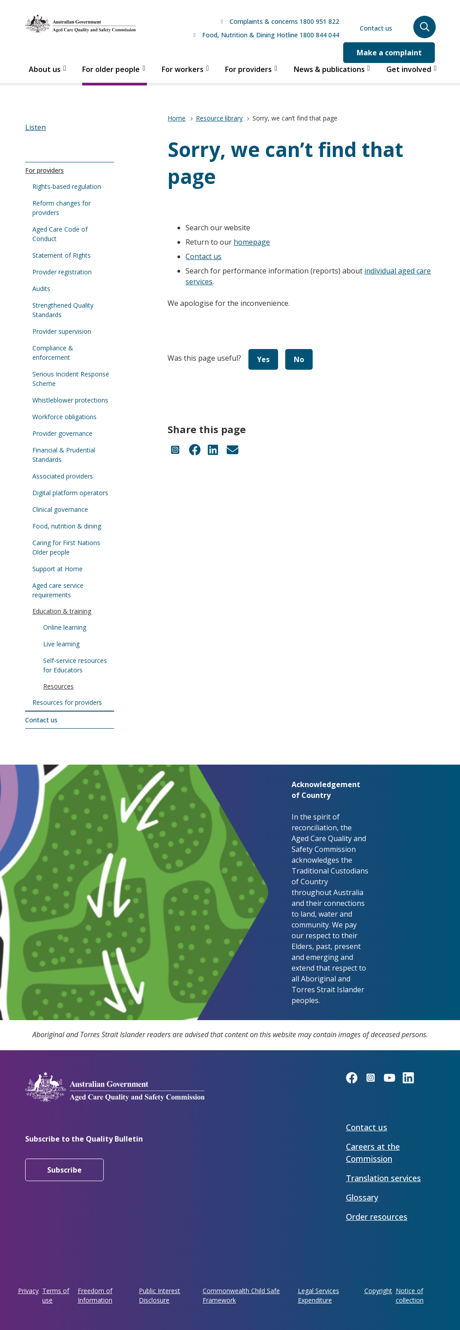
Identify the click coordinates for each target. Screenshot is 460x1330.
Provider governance (62, 433)
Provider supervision (61, 331)
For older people (111, 69)
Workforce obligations (64, 416)
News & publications (329, 69)
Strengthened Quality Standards (62, 310)
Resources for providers (67, 702)
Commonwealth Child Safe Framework (241, 1295)
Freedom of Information (95, 1295)
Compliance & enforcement (52, 353)
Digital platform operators (70, 492)
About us (45, 69)
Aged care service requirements (58, 590)
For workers (182, 69)
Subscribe (64, 1170)
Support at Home (57, 568)
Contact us (376, 28)
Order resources (376, 1216)
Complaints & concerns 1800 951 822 (284, 21)
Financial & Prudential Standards (63, 455)
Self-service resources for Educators (75, 665)
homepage (252, 242)
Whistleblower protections (70, 400)
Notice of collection (410, 1295)
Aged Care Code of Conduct (60, 234)
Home (177, 118)
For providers (248, 69)
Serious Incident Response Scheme (70, 379)
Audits (41, 288)
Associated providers (62, 476)
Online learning (64, 627)
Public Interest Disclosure (159, 1295)
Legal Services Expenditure (318, 1295)
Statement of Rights (61, 255)
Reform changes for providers (61, 208)
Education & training (61, 611)
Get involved (408, 69)
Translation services (383, 1178)
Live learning (61, 644)
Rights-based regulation (66, 186)
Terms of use (55, 1295)
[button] (424, 27)
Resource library (219, 118)
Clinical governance (60, 509)
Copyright (378, 1290)
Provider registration (62, 272)
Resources (58, 686)
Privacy (28, 1290)
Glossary (362, 1197)
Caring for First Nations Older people (66, 547)
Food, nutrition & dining (66, 526)
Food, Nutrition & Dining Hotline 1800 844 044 (270, 35)
